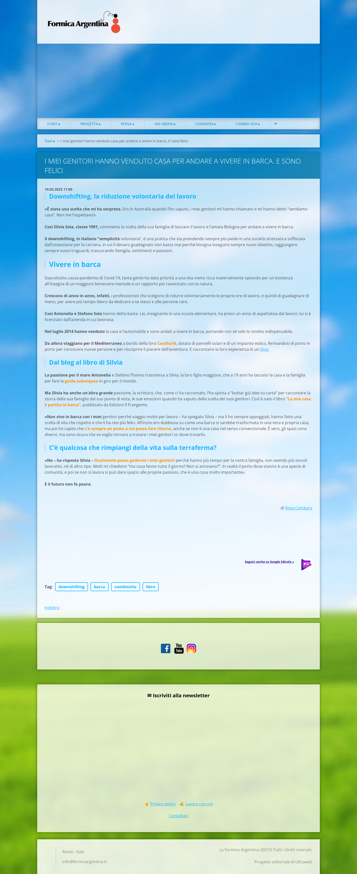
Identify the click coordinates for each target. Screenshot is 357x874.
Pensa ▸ (127, 123)
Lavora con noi (199, 804)
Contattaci (178, 815)
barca (99, 586)
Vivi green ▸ (165, 123)
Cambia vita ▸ (248, 123)
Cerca (307, 14)
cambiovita (126, 586)
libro (150, 586)
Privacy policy (163, 804)
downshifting (72, 586)
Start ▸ (53, 123)
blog (264, 349)
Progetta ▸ (90, 123)
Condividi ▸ (206, 123)
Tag (48, 586)
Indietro (52, 607)
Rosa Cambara (298, 508)
